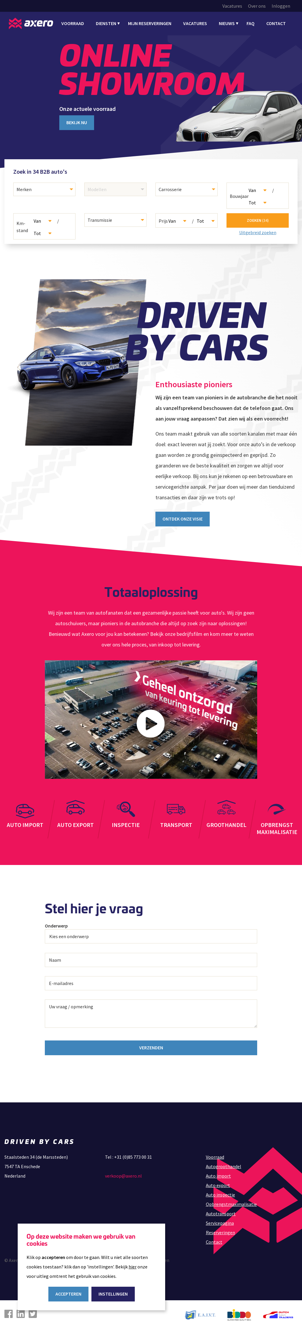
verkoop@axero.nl (123, 1174)
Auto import (218, 1174)
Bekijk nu (76, 122)
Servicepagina (220, 1221)
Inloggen (281, 6)
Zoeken (258, 219)
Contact (276, 23)
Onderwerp (56, 924)
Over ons (257, 6)
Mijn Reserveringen (149, 23)
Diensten (106, 23)
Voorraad (72, 23)
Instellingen (113, 1294)
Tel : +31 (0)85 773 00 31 (128, 1155)
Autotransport (221, 1212)
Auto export (218, 1183)
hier (133, 1267)
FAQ (251, 23)
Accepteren (68, 1294)
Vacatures (232, 6)
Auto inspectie (220, 1193)
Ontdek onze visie (183, 517)
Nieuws (227, 23)
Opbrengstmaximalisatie (231, 1202)
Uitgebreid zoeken (257, 232)
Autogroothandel (223, 1165)
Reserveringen (220, 1231)
